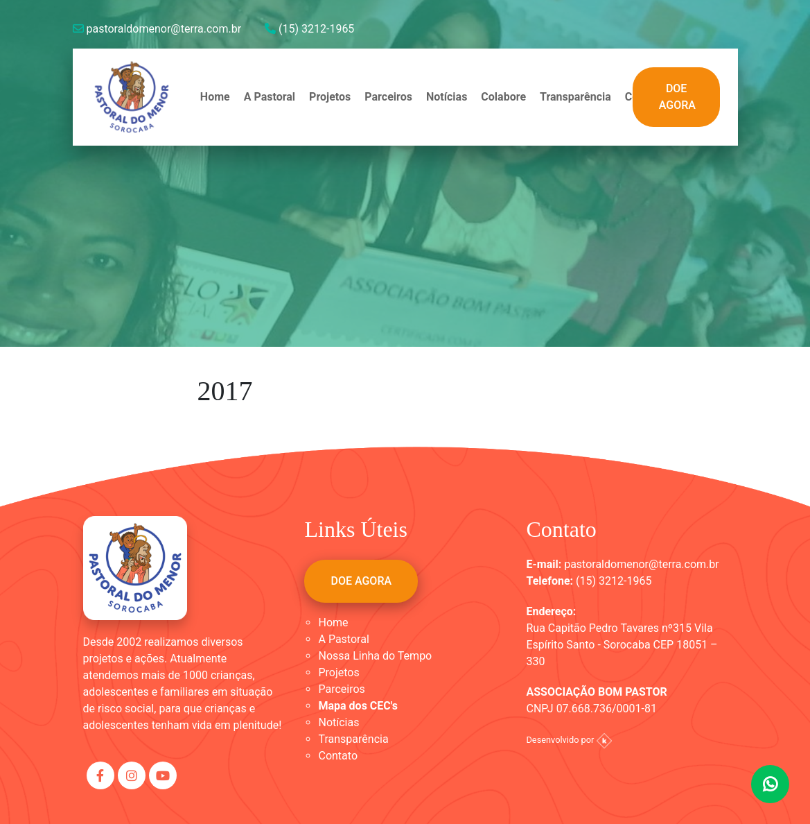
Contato (338, 755)
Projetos (330, 96)
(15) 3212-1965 (309, 29)
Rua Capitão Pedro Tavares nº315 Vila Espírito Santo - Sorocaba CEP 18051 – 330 (621, 644)
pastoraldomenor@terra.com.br (157, 29)
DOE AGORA (677, 97)
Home (215, 96)
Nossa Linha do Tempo (375, 655)
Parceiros (388, 96)
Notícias (446, 96)
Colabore (503, 96)
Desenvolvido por (568, 740)
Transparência (575, 96)
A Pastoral (269, 96)
